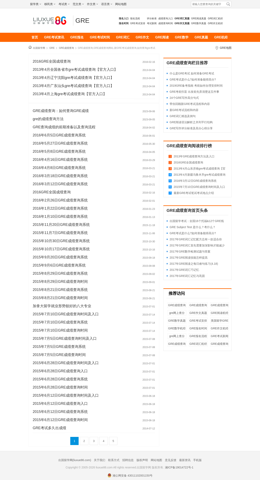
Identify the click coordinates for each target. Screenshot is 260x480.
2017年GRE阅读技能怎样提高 (189, 257)
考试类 (63, 4)
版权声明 (142, 460)
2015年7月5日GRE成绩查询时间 (59, 355)
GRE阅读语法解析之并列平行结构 (191, 122)
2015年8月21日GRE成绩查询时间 (60, 298)
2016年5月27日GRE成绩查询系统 (60, 143)
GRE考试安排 (137, 23)
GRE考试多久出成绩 (49, 428)
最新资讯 (185, 460)
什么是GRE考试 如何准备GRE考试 (192, 73)
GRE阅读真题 (198, 18)
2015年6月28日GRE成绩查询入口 (60, 371)
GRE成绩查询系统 (219, 307)
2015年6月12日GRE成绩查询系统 (60, 412)
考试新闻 (152, 23)
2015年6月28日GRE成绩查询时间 (60, 387)
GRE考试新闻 (219, 336)
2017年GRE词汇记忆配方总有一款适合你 (196, 239)
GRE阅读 (162, 37)
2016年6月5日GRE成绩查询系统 (59, 135)
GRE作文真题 (198, 313)
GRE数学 (181, 37)
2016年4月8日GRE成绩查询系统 (59, 168)
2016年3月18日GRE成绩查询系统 (60, 176)
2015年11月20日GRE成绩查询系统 (61, 225)
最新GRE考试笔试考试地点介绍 (194, 193)
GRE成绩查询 (66, 48)
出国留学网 (39, 48)
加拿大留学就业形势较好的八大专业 (62, 306)
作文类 (92, 4)
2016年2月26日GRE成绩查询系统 (60, 200)
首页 (34, 37)
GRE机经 (221, 37)
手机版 (197, 460)
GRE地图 (226, 47)
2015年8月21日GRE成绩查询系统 (60, 290)
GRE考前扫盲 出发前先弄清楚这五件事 (194, 91)
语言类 (106, 4)
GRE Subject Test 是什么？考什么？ (193, 227)
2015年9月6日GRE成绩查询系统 (59, 265)
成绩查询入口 (165, 18)
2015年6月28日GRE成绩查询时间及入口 (66, 363)
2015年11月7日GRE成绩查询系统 (60, 233)
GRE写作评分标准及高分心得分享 (191, 128)
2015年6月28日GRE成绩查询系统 (60, 379)
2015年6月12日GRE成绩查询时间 (60, 420)
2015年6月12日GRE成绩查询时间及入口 (66, 395)
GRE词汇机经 (215, 18)
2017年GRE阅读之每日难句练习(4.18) (194, 263)
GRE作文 (142, 37)
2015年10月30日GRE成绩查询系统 (61, 241)
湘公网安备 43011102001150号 (130, 475)
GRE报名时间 (198, 328)
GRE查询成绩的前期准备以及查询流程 (64, 127)
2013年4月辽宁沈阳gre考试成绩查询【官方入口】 (73, 78)
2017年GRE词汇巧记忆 (184, 269)
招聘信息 (128, 460)
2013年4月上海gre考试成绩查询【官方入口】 (70, 94)
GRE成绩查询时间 (198, 307)
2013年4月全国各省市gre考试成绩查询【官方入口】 (75, 69)
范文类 (78, 4)
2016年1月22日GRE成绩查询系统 (60, 208)
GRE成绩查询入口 (177, 307)
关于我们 (99, 460)
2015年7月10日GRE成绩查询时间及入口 (66, 314)
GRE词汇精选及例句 (183, 116)
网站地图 (121, 4)
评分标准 (152, 18)
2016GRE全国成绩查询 (52, 61)
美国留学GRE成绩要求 (219, 322)
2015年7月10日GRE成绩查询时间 (60, 330)
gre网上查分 (177, 313)
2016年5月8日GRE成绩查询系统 (59, 151)
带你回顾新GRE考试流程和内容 (190, 104)
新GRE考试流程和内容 (184, 110)
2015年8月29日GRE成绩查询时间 (60, 282)
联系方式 (113, 460)
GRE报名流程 (198, 336)
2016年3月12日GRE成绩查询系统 (60, 184)
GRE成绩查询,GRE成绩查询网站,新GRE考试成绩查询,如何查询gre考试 (116, 48)
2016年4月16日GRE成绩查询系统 (60, 160)
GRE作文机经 (215, 23)
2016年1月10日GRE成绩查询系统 (60, 216)
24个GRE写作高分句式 (184, 97)
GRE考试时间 (100, 37)
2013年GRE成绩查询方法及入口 (194, 156)
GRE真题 (201, 37)
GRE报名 (77, 37)
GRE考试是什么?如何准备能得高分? (193, 79)
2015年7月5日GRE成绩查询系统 (59, 347)
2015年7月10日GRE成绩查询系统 (60, 322)
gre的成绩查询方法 (48, 119)
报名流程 (135, 18)
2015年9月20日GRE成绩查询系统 (60, 257)
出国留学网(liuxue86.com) (74, 460)
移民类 (49, 4)
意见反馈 (170, 460)
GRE (82, 20)
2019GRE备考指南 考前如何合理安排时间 (196, 85)
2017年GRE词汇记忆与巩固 (187, 276)
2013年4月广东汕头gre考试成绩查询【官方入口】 (73, 86)
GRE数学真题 (198, 23)
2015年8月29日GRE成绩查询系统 (60, 273)
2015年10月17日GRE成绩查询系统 (61, 249)
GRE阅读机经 (219, 313)
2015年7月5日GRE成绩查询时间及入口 (65, 338)
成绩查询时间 (165, 23)
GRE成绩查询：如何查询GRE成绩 (61, 111)
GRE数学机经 (177, 328)
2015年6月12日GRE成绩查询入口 (60, 404)
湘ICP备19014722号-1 (179, 467)
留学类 (35, 4)
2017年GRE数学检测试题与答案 (190, 251)
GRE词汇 (123, 37)
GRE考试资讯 (54, 37)
